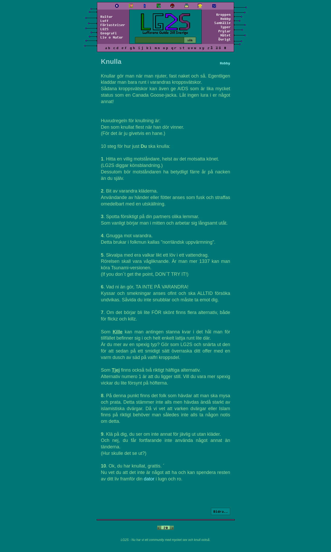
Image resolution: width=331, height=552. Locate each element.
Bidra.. (220, 511)
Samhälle (222, 23)
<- (159, 528)
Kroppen (223, 14)
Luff (104, 21)
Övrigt (224, 39)
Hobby (225, 19)
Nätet (225, 35)
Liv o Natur (111, 37)
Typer (225, 27)
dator (149, 478)
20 (165, 528)
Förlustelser (112, 25)
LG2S (104, 29)
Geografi (108, 33)
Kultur (106, 16)
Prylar (224, 31)
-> (172, 528)
